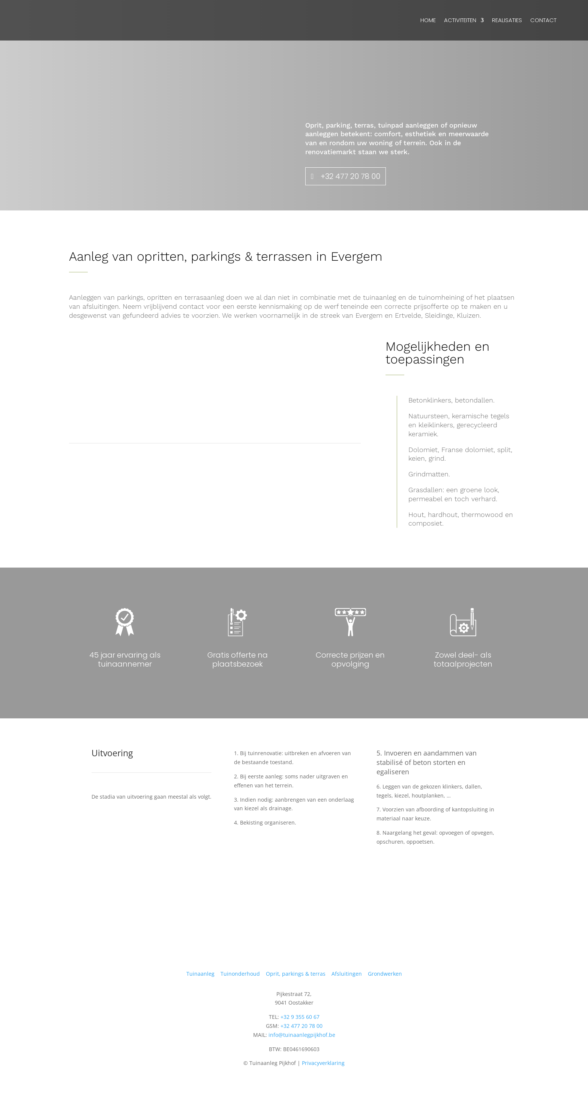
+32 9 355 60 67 (300, 1016)
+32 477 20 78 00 (350, 176)
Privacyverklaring (323, 1062)
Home (428, 20)
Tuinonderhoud (240, 973)
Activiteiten (460, 20)
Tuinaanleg (200, 973)
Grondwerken (385, 973)
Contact (543, 20)
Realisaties (507, 20)
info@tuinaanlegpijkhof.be (301, 1034)
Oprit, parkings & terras (296, 973)
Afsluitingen (347, 973)
